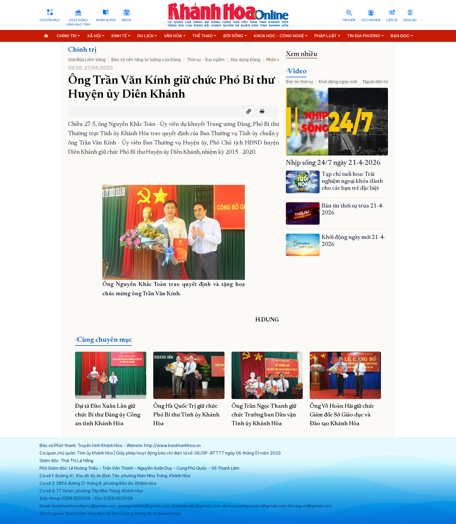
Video (297, 71)
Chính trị (82, 50)
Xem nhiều (301, 54)
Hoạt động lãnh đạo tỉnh (78, 22)
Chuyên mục (50, 20)
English (409, 20)
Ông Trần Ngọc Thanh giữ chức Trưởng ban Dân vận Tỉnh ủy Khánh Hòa (263, 415)
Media (126, 20)
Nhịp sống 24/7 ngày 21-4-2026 (333, 163)
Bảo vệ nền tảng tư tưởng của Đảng (146, 59)
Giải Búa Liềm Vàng (87, 59)
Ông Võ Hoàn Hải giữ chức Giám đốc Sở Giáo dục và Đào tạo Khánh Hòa (342, 415)
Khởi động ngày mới (338, 81)
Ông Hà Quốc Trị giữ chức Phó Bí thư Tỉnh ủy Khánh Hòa (186, 415)
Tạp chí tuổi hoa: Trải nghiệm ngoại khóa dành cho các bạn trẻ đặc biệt (352, 181)
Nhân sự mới (106, 20)
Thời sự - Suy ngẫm (206, 59)
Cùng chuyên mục (104, 340)
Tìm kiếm (348, 20)
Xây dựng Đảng (245, 59)
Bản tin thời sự (299, 81)
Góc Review (370, 20)
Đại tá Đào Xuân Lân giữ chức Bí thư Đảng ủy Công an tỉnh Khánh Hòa (107, 415)
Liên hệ (392, 20)
